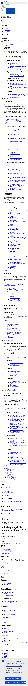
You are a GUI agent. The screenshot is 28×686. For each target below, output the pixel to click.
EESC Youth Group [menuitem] (14, 461)
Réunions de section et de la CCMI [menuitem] (15, 289)
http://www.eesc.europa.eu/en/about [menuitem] (12, 57)
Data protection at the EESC (10, 601)
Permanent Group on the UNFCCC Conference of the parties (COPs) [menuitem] (18, 463)
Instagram (7, 30)
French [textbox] (13, 40)
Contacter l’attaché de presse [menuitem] (13, 333)
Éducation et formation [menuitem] (15, 222)
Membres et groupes (8, 340)
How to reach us (7, 583)
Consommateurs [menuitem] (13, 217)
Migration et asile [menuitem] (14, 241)
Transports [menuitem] (12, 251)
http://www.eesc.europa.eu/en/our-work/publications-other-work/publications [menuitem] (14, 121)
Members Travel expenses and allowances (14, 611)
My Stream (9, 473)
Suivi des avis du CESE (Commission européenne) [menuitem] (16, 140)
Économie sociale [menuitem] (14, 388)
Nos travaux (6, 98)
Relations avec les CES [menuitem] (15, 189)
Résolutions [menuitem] (12, 135)
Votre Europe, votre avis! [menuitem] (16, 176)
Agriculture (3, 547)
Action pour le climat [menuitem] (15, 213)
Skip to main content (6, 1)
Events (5, 521)
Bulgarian (6, 653)
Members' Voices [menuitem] (11, 329)
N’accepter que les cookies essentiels (16, 682)
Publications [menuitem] (12, 152)
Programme (6, 491)
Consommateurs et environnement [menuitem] (18, 382)
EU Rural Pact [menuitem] (13, 268)
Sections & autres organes (10, 390)
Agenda (5, 270)
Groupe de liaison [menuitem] (14, 453)
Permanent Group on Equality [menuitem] (17, 460)
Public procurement (8, 631)
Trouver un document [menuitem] (15, 146)
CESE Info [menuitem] (9, 326)
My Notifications (11, 470)
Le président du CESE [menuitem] (15, 63)
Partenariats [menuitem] (12, 188)
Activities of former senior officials (12, 613)
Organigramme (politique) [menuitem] (16, 68)
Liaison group (7, 640)
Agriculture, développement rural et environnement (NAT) (12, 502)
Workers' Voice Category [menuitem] (15, 381)
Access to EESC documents (10, 610)
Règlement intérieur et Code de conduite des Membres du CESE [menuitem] (17, 95)
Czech (5, 654)
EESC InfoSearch (8, 595)
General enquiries (8, 585)
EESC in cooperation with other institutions (14, 638)
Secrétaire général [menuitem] (14, 74)
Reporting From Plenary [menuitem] (12, 328)
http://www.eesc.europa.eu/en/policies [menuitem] (13, 205)
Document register (9, 592)
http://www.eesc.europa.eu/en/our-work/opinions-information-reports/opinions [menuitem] (15, 118)
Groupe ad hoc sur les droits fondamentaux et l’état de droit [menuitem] (17, 458)
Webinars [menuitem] (12, 296)
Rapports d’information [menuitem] (15, 133)
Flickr (6, 36)
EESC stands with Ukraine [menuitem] (16, 186)
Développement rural (6, 551)
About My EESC (11, 469)
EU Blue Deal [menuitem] (13, 266)
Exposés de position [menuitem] (14, 134)
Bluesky (6, 34)
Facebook (7, 31)
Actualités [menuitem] (9, 322)
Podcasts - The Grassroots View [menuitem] (14, 330)
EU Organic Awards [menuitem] (14, 184)
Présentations (7, 495)
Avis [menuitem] (11, 131)
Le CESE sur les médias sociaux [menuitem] (14, 332)
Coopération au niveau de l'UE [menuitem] (17, 83)
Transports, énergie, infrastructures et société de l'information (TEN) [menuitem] (18, 422)
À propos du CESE (8, 44)
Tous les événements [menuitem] (14, 299)
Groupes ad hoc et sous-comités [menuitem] (17, 452)
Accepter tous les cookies (13, 678)
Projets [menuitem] (11, 156)
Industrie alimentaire (6, 550)
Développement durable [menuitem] (15, 248)
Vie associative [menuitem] (13, 385)
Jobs (5, 628)
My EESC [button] (6, 468)
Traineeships (7, 629)
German (5, 657)
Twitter (6, 33)
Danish (5, 656)
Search (2, 21)
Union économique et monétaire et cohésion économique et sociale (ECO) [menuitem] (18, 417)
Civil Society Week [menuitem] (14, 166)
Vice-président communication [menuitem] (17, 64)
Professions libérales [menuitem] (14, 386)
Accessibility (4, 38)
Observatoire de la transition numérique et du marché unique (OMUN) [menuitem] (17, 440)
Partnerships (6, 632)
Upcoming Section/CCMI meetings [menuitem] (15, 290)
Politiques (6, 190)
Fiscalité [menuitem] (12, 249)
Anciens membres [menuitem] (14, 364)
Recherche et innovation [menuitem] (15, 243)
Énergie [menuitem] (11, 225)
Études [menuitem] (11, 155)
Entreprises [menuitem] (12, 226)
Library (5, 593)
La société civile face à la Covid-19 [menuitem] (18, 185)
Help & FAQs (10, 474)
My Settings (9, 472)
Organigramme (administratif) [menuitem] (17, 76)
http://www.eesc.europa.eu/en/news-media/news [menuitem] (15, 316)
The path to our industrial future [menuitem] (17, 180)
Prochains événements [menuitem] (15, 298)
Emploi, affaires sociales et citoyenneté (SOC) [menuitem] (16, 425)
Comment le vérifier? (21, 3)
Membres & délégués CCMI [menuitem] (16, 363)
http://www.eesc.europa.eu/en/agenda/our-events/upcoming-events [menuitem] (14, 285)
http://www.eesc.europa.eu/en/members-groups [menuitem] (15, 357)
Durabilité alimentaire (6, 549)
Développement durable (9, 510)
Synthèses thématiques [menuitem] (15, 154)
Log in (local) (10, 476)
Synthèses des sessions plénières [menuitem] (17, 138)
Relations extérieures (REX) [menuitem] (16, 430)
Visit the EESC (7, 584)
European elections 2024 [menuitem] (15, 168)
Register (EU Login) (11, 479)
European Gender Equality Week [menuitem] (17, 263)
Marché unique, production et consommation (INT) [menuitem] (17, 420)
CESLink (6, 641)
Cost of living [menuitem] (13, 267)
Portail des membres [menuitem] (14, 365)
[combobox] (17, 40)
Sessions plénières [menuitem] (11, 288)
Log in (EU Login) (11, 477)
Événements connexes (9, 492)
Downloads (6, 571)
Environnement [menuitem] (13, 228)
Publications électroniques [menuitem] (16, 159)
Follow (2, 566)
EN (4, 538)
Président (6, 339)
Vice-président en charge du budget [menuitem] (18, 66)
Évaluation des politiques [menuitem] (16, 158)
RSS (5, 622)
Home (5, 517)
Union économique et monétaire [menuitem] (17, 221)
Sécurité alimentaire (5, 553)
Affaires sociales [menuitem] (14, 247)
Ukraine (5, 465)
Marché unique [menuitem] (13, 245)
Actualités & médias (8, 302)
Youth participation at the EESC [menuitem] (17, 264)
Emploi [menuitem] (11, 224)
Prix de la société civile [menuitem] (15, 169)
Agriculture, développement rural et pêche (14, 509)
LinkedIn (6, 28)
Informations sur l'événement (11, 490)
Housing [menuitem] (12, 236)
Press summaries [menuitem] (11, 325)
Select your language (6, 40)
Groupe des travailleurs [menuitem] (15, 372)
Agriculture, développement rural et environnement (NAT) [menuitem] (18, 428)
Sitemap (5, 620)
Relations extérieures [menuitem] (15, 229)
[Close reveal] (1, 647)
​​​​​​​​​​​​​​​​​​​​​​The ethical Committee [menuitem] (15, 97)
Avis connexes (7, 494)
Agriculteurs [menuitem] (13, 384)
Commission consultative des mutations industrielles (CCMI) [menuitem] (17, 432)
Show (2, 576)
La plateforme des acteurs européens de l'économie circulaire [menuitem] (18, 261)
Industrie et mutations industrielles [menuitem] (18, 237)
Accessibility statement (9, 614)
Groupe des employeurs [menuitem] (15, 371)
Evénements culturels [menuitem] (15, 300)
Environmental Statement (10, 602)
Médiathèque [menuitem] (10, 337)
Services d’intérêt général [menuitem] (16, 244)
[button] (4, 568)
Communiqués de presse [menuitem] (12, 324)
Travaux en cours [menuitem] (14, 137)
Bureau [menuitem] (11, 67)
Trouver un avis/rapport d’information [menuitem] (15, 129)
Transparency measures (9, 609)
